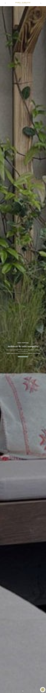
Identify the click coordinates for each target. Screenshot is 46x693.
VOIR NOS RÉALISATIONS (23, 356)
